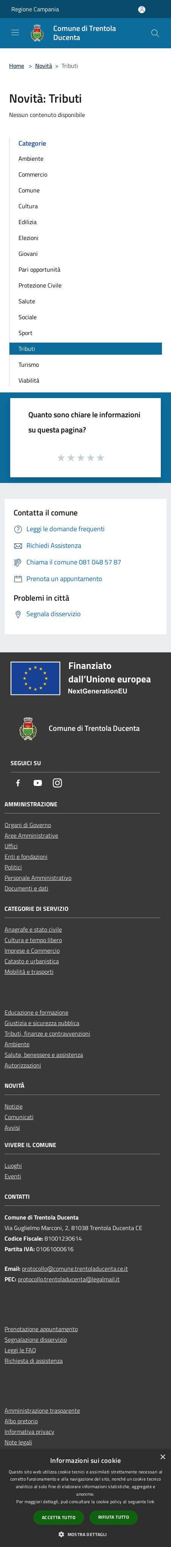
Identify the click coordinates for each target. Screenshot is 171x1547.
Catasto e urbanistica (32, 961)
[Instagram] (57, 783)
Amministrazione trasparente (42, 1410)
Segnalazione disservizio (36, 1339)
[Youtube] (37, 783)
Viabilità (28, 380)
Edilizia (27, 221)
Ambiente (30, 158)
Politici (13, 867)
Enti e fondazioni (26, 856)
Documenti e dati (26, 888)
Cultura (28, 206)
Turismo (28, 364)
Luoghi (13, 1165)
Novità (43, 65)
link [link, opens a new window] (150, 1501)
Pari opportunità (39, 269)
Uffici (11, 845)
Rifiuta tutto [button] (113, 1517)
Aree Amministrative (31, 835)
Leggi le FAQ (20, 1350)
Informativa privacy (29, 1431)
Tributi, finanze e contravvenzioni (47, 1033)
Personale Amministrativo (38, 877)
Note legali (18, 1442)
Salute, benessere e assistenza (44, 1054)
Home (16, 65)
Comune (29, 190)
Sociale (27, 316)
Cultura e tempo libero (33, 939)
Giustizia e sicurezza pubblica (42, 1022)
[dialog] (85, 1498)
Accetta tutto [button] (58, 1517)
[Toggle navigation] (15, 32)
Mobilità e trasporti (29, 971)
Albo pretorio (21, 1421)
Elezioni (28, 237)
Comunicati (19, 1116)
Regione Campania (35, 9)
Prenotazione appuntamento (41, 1328)
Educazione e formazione (36, 1012)
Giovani (28, 253)
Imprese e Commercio (32, 950)
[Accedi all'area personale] (141, 9)
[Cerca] (155, 33)
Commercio (32, 174)
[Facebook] (18, 783)
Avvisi (12, 1127)
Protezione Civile (40, 285)
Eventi (13, 1176)
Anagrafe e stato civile (33, 929)
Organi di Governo (28, 824)
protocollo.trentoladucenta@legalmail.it (69, 1279)
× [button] (162, 1457)
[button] (85, 1534)
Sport (25, 332)
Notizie (14, 1106)
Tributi (26, 348)
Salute (26, 301)
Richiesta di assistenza (34, 1360)
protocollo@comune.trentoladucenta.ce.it (75, 1268)
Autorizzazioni (23, 1065)
